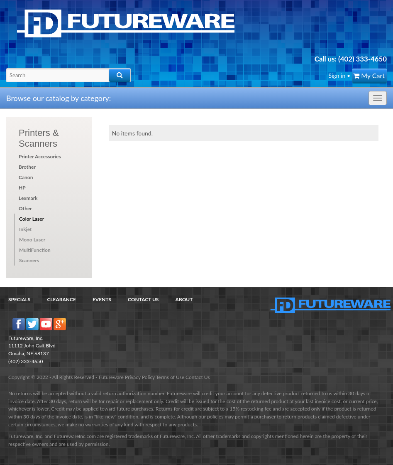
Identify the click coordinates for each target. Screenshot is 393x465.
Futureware (111, 377)
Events (102, 299)
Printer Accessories (40, 156)
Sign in (337, 75)
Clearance (61, 299)
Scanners (29, 260)
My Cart (369, 75)
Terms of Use (170, 377)
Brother (27, 167)
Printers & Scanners (39, 138)
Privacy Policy (140, 377)
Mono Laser (32, 239)
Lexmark (28, 198)
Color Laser (31, 219)
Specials (19, 299)
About (184, 299)
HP (22, 188)
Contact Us (143, 299)
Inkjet (25, 229)
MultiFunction (35, 250)
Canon (26, 177)
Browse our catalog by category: (58, 98)
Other (25, 208)
